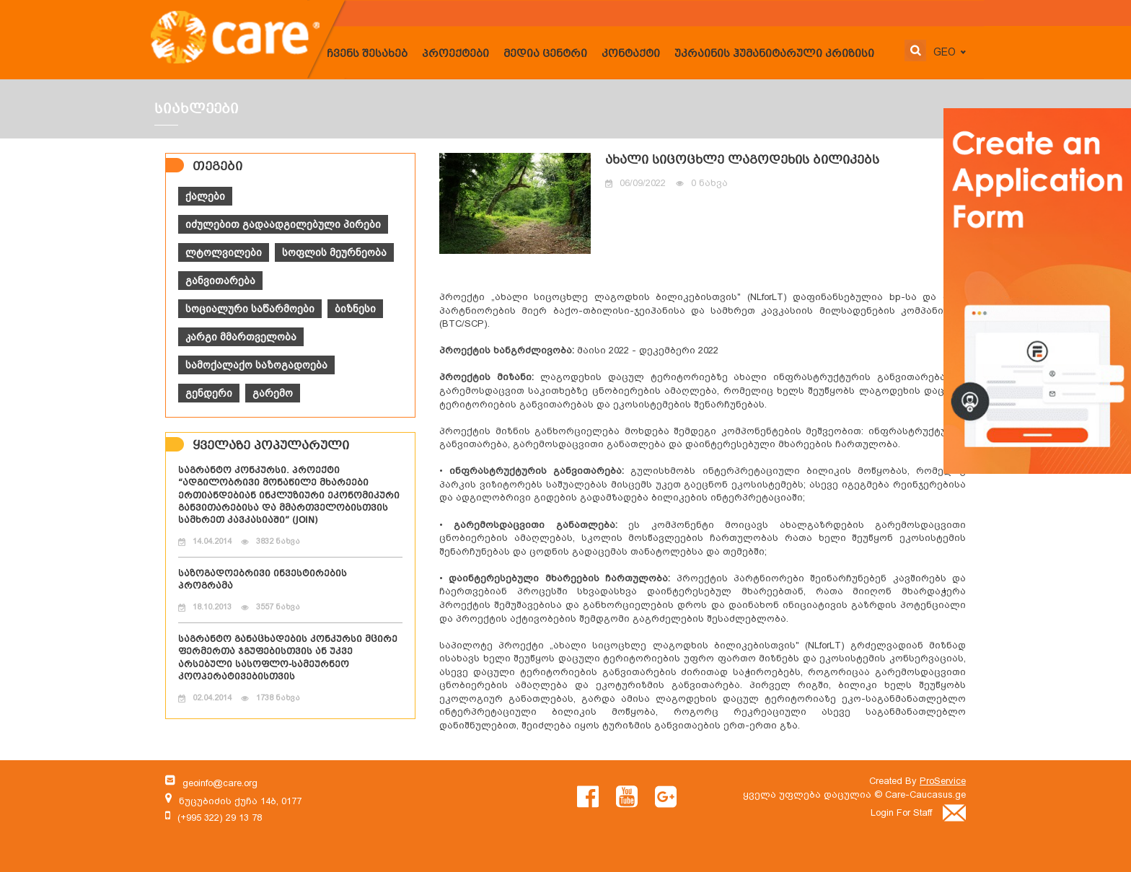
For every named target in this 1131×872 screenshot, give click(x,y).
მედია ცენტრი (545, 54)
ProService (943, 780)
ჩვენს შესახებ (367, 54)
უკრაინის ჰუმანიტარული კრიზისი (774, 54)
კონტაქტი (631, 54)
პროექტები (455, 54)
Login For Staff (918, 812)
